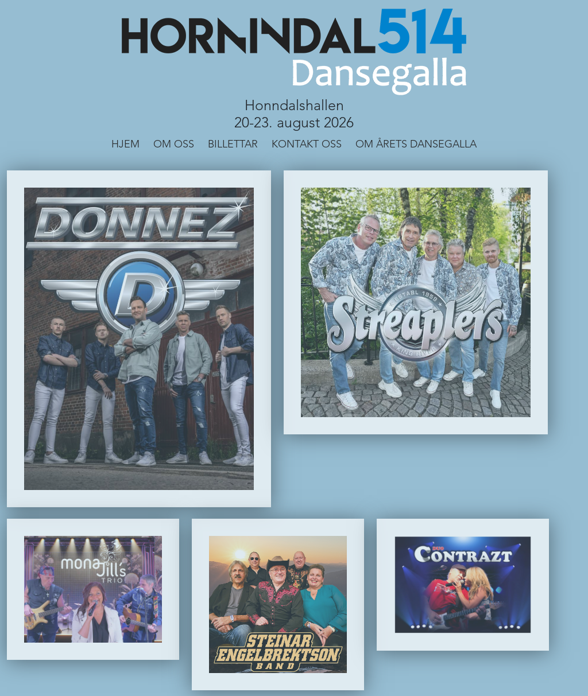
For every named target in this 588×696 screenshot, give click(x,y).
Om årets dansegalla (416, 144)
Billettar (233, 144)
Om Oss (173, 144)
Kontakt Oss (307, 144)
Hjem (125, 144)
